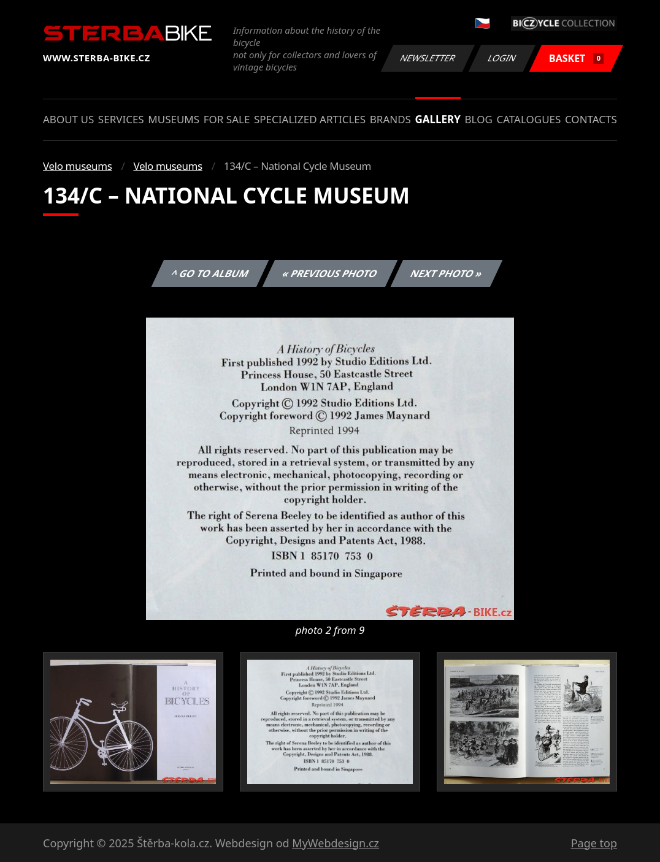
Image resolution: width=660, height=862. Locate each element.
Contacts (591, 119)
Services (121, 119)
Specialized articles (310, 119)
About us (68, 119)
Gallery (438, 119)
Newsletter (427, 58)
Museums (173, 119)
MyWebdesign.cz (335, 843)
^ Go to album (209, 273)
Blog (479, 119)
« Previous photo (330, 273)
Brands (390, 119)
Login (502, 58)
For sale (227, 119)
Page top (594, 843)
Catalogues (528, 119)
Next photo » (446, 273)
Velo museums (77, 166)
